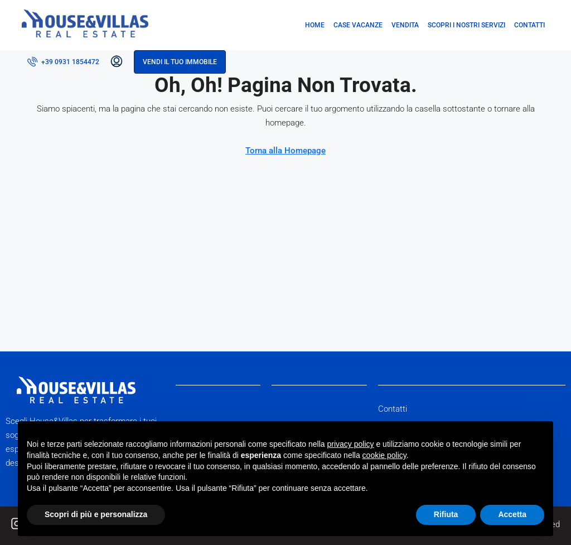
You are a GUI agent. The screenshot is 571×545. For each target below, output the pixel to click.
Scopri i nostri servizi (466, 25)
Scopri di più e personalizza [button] (96, 514)
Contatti (529, 25)
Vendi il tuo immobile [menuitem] (180, 62)
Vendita (405, 25)
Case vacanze (358, 25)
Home (315, 25)
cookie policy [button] (384, 455)
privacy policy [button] (350, 444)
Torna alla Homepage (285, 151)
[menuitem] (63, 61)
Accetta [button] (512, 514)
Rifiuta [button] (446, 514)
